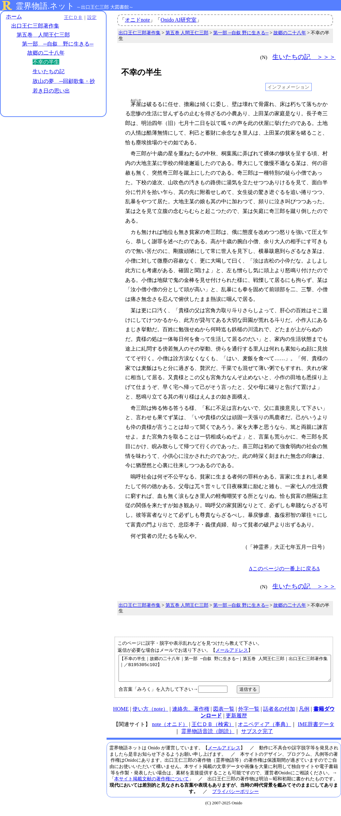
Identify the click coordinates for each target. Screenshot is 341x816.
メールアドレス (231, 650)
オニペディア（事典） (264, 729)
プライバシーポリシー (235, 796)
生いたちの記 (49, 71)
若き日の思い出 (51, 91)
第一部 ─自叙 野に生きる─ (58, 44)
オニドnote (137, 20)
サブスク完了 (257, 736)
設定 (92, 17)
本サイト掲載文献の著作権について (151, 783)
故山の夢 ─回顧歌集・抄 (64, 81)
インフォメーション (288, 87)
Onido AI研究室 (178, 20)
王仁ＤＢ (73, 17)
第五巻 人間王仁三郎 (43, 35)
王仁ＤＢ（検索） (212, 729)
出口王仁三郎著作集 (35, 26)
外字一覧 (248, 714)
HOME (121, 714)
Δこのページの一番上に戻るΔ (284, 568)
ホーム (14, 16)
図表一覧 (223, 714)
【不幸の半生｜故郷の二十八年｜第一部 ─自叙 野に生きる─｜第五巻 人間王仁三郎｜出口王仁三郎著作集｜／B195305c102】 (225, 671)
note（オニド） (170, 729)
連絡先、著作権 (190, 714)
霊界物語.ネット (45, 6)
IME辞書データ (316, 729)
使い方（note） (151, 714)
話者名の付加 (279, 714)
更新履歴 (236, 720)
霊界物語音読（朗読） (207, 736)
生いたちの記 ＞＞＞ (304, 56)
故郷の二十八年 (46, 53)
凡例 (304, 714)
